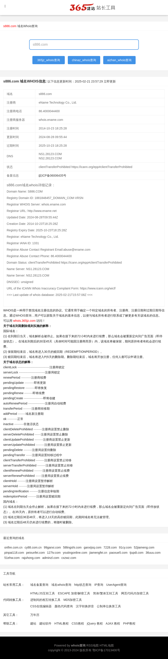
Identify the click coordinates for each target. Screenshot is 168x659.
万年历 (34, 615)
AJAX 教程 (113, 623)
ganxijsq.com (92, 547)
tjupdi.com (136, 552)
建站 (33, 623)
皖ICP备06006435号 (52, 175)
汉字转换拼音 (85, 606)
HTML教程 (61, 623)
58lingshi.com (72, 547)
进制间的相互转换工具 (45, 599)
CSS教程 (78, 623)
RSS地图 (92, 645)
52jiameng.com (144, 547)
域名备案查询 (39, 584)
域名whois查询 (61, 584)
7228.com (110, 547)
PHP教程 (129, 623)
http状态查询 (82, 584)
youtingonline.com (75, 552)
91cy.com (125, 547)
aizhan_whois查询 (119, 60)
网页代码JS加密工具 (135, 593)
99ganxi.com (52, 547)
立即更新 (110, 81)
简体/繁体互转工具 (105, 593)
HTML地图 (107, 645)
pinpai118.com (14, 552)
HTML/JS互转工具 (42, 593)
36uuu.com (153, 552)
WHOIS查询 (23, 315)
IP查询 (98, 584)
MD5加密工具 (72, 599)
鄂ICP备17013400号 (106, 650)
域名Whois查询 (27, 26)
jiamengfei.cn (98, 552)
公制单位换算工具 (109, 606)
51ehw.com (12, 558)
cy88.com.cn (33, 547)
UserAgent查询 (116, 584)
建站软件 (45, 623)
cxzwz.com (68, 558)
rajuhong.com (31, 558)
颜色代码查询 (64, 606)
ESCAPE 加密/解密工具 (74, 593)
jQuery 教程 (95, 623)
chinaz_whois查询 (84, 60)
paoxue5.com (118, 552)
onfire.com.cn (13, 547)
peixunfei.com (35, 552)
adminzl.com (50, 558)
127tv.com (54, 552)
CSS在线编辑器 (41, 606)
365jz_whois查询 (48, 60)
